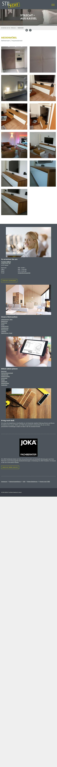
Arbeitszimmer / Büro (7, 319)
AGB (24, 481)
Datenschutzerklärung (15, 481)
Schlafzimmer (4, 328)
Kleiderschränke (5, 376)
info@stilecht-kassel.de (24, 273)
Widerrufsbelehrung (32, 481)
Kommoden (4, 378)
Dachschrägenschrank (7, 373)
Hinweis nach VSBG (44, 481)
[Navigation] (53, 5)
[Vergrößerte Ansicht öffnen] (14, 59)
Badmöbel (4, 371)
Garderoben (4, 385)
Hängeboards (4, 375)
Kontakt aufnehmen (9, 280)
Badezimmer (4, 321)
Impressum (4, 481)
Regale (3, 380)
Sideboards (4, 381)
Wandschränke (5, 383)
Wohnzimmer (4, 329)
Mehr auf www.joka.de (10, 467)
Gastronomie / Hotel (6, 333)
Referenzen (13, 27)
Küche (2, 324)
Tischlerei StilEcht (6, 262)
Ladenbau (3, 331)
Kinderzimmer (4, 326)
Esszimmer (4, 323)
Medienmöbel (20, 27)
